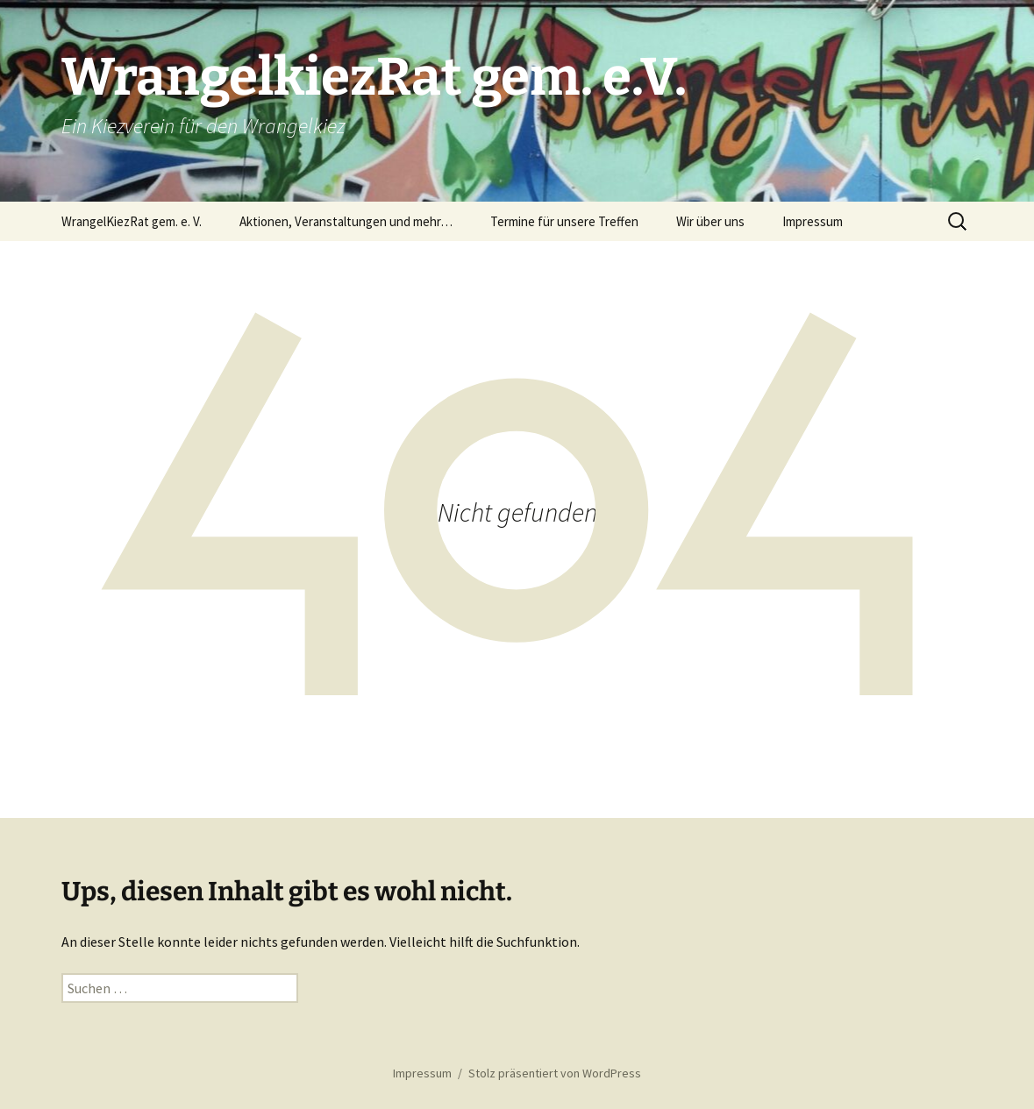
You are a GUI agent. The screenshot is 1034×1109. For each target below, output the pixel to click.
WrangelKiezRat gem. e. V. (131, 221)
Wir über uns (710, 221)
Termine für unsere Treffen (564, 221)
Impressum (812, 221)
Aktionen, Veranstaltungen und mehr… (346, 221)
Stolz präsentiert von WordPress (554, 1073)
